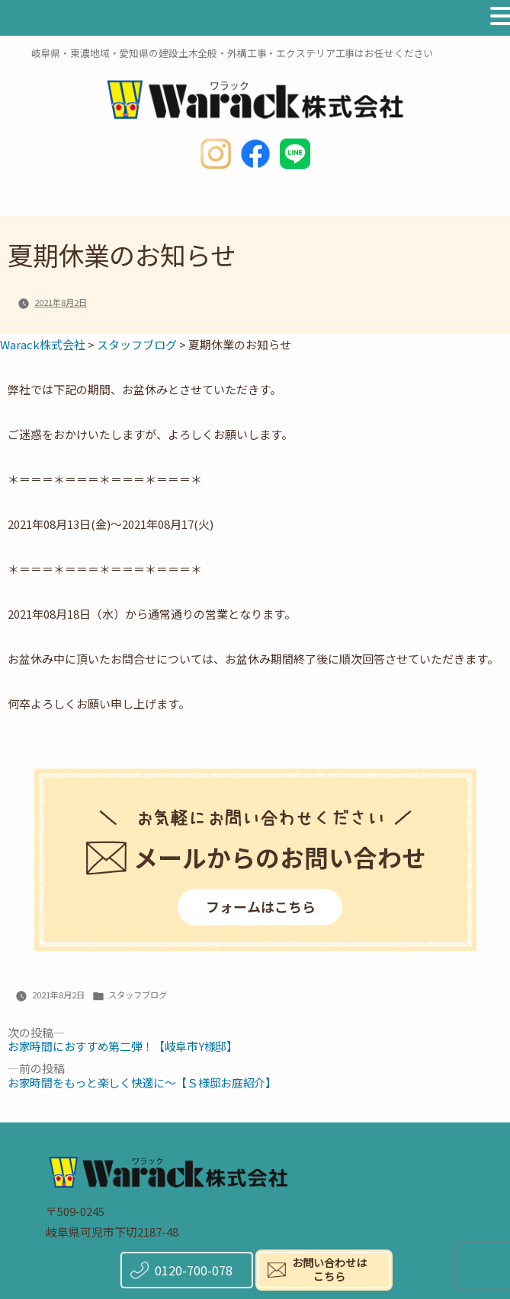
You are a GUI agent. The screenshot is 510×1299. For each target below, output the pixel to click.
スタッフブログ (137, 995)
